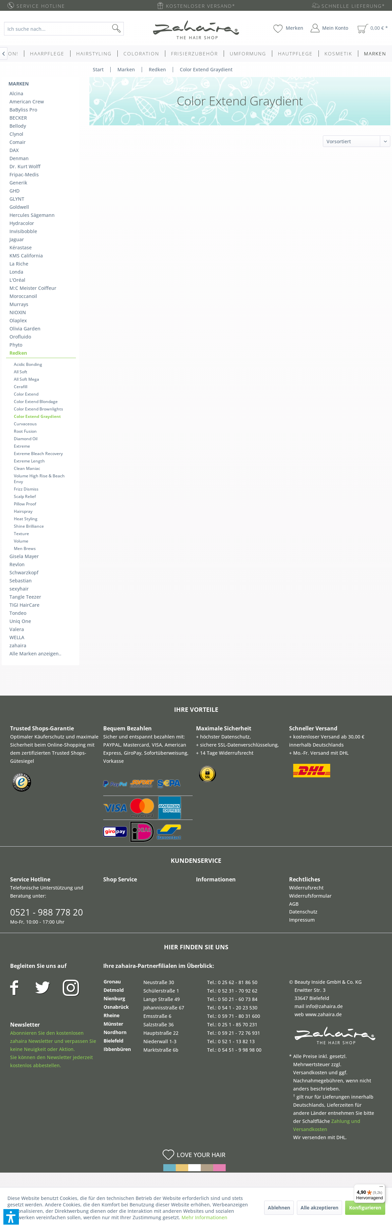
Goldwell (19, 207)
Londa (16, 272)
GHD (14, 190)
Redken (18, 353)
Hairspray (23, 511)
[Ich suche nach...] (64, 28)
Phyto (15, 345)
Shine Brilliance (29, 526)
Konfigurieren (365, 1207)
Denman (19, 158)
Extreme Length (29, 461)
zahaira (17, 645)
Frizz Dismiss (26, 489)
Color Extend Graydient (37, 416)
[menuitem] (68, 28)
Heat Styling (25, 519)
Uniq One (20, 621)
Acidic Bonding (28, 364)
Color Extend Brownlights (38, 409)
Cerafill (20, 387)
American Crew (26, 101)
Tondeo (17, 613)
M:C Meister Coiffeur (32, 288)
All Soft (20, 372)
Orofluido (20, 336)
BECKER (18, 118)
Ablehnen (279, 1207)
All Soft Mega (26, 379)
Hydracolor (21, 223)
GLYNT (16, 199)
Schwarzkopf (23, 572)
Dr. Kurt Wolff (24, 166)
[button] (11, 1217)
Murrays (18, 304)
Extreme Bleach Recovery (38, 453)
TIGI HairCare (24, 605)
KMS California (26, 255)
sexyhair (19, 588)
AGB (294, 904)
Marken (18, 83)
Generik (18, 182)
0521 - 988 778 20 (46, 912)
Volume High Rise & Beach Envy (39, 478)
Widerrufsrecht (306, 887)
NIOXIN (17, 312)
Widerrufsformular (310, 896)
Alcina (16, 93)
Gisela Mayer (24, 556)
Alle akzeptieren (319, 1207)
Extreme (22, 446)
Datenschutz (303, 911)
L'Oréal (17, 280)
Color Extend (26, 394)
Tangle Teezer (25, 597)
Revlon (17, 564)
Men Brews (25, 548)
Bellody (17, 126)
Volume (21, 541)
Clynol (16, 134)
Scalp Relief (25, 496)
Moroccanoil (23, 296)
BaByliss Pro (23, 109)
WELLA (16, 637)
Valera (16, 629)
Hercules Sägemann (32, 215)
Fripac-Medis (24, 174)
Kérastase (20, 247)
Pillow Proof (25, 504)
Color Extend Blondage (36, 401)
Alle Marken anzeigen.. (35, 653)
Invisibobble (23, 231)
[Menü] (381, 1188)
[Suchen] (127, 28)
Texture (21, 533)
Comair (17, 142)
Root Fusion (25, 431)
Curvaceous (25, 424)
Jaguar (16, 239)
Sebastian (20, 580)
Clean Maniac (27, 468)
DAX (14, 150)
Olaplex (18, 320)
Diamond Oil (25, 439)
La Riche (18, 263)
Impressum (302, 920)
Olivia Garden (24, 328)
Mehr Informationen (204, 1217)
